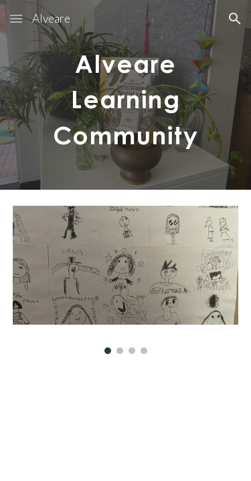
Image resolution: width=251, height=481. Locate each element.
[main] (126, 95)
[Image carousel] (126, 280)
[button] (16, 18)
